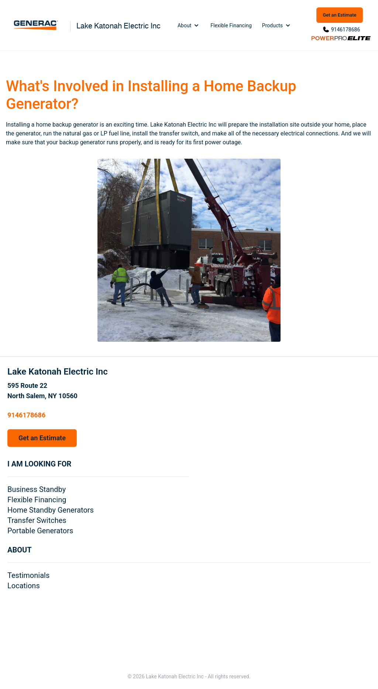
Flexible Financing (231, 25)
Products (277, 25)
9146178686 (345, 29)
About (189, 25)
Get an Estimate (340, 15)
